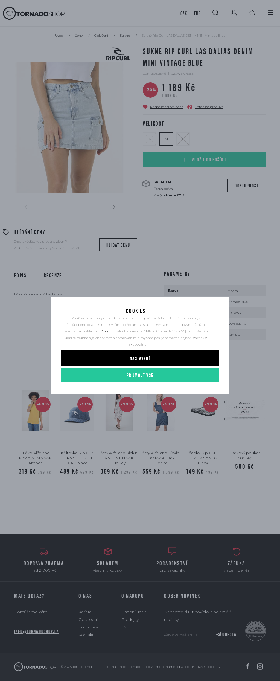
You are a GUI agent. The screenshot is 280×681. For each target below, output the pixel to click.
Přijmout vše (140, 383)
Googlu (107, 340)
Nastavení (140, 366)
